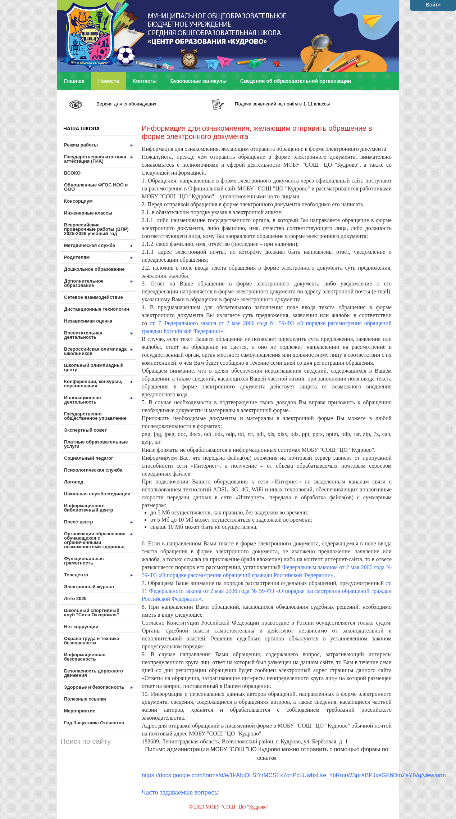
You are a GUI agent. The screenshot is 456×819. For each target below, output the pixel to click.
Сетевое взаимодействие (93, 297)
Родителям (98, 257)
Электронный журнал (89, 586)
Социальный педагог (88, 458)
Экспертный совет (85, 430)
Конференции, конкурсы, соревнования (98, 383)
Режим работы (98, 145)
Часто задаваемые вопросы (180, 792)
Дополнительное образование (98, 283)
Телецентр (98, 574)
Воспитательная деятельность (98, 335)
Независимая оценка (88, 321)
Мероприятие (79, 711)
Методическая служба (98, 245)
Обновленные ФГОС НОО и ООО (96, 187)
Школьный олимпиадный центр (94, 367)
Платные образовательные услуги (96, 444)
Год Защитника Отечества (94, 722)
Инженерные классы (88, 213)
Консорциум (78, 201)
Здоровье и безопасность (98, 687)
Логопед (73, 482)
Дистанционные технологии (96, 309)
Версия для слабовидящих (126, 104)
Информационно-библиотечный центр (88, 508)
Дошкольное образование (94, 269)
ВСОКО (72, 173)
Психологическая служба (93, 470)
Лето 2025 (75, 598)
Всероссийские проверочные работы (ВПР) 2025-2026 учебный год (96, 229)
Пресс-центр (98, 522)
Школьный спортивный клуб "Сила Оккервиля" (91, 612)
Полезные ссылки (85, 699)
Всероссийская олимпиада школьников (98, 351)
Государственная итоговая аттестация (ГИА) (98, 159)
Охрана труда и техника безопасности (91, 640)
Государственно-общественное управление (95, 416)
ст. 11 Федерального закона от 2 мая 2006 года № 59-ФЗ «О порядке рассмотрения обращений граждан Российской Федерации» (267, 591)
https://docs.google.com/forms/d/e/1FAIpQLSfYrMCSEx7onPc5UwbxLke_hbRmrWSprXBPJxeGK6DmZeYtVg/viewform (294, 775)
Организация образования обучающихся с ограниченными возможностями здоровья (98, 540)
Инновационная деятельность (98, 400)
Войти (433, 5)
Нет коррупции (81, 626)
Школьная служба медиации (97, 493)
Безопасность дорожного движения (93, 673)
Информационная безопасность (84, 657)
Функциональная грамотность (84, 561)
